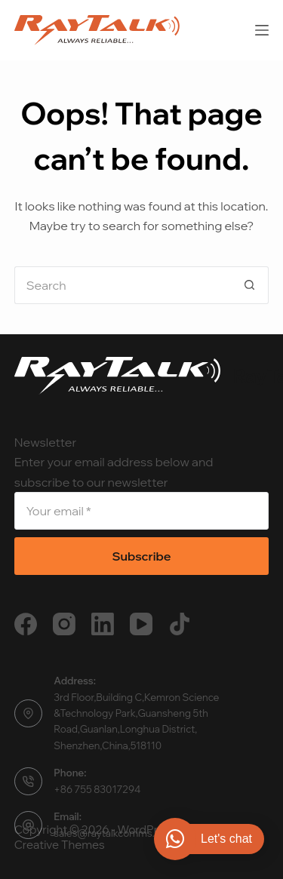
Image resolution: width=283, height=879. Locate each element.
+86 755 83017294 (97, 789)
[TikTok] (179, 624)
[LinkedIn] (102, 624)
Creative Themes (59, 845)
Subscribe (141, 556)
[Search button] (250, 285)
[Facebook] (25, 624)
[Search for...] (123, 285)
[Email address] (141, 511)
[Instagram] (64, 624)
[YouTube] (141, 624)
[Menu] (262, 30)
